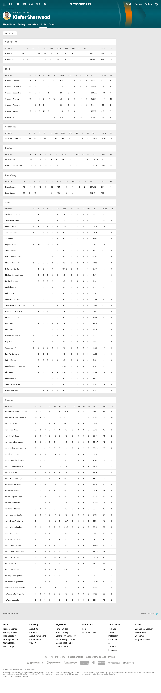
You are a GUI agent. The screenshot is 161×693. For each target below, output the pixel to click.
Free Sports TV (10, 636)
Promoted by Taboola (149, 614)
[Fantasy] (21, 24)
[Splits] (43, 24)
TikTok (111, 632)
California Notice (63, 646)
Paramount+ (35, 639)
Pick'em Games (10, 629)
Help (84, 629)
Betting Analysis (10, 639)
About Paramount (37, 636)
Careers (33, 632)
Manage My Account (144, 629)
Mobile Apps (8, 646)
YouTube (112, 629)
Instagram (113, 636)
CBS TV (32, 643)
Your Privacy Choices (65, 639)
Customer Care (89, 632)
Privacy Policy (62, 632)
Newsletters (140, 632)
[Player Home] (9, 24)
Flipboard (112, 650)
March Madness (10, 643)
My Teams (139, 636)
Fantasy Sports (10, 632)
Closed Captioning (64, 643)
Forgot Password (142, 639)
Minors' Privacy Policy (66, 636)
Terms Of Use (62, 629)
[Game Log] (33, 24)
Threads (112, 646)
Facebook (112, 639)
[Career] (52, 24)
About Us (33, 629)
